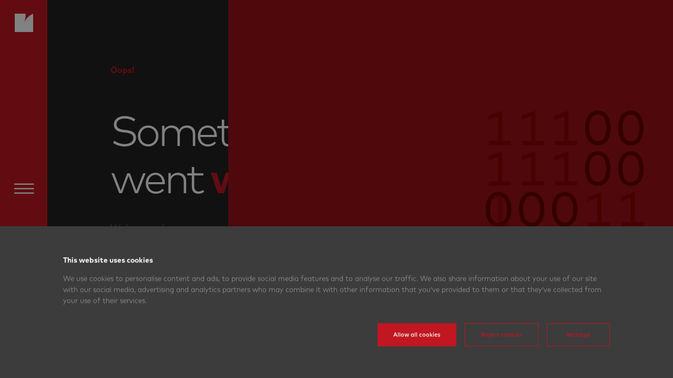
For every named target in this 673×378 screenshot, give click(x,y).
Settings (578, 350)
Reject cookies (501, 350)
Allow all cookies (417, 350)
